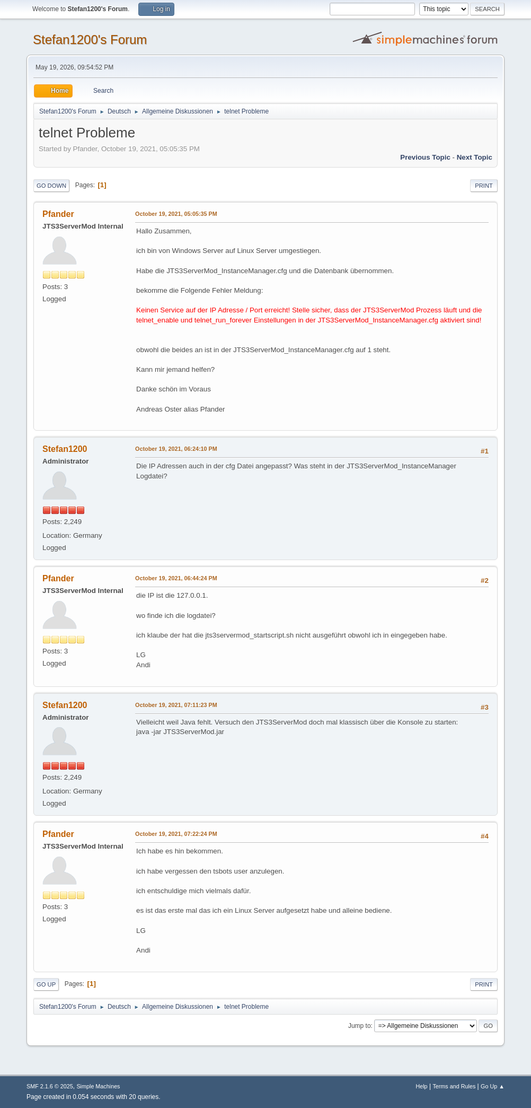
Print (484, 185)
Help (421, 1086)
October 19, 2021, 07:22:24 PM (176, 834)
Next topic (474, 157)
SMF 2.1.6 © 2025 (49, 1086)
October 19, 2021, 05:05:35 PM (176, 214)
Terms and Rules (453, 1086)
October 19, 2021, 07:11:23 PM (176, 705)
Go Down (51, 185)
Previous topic (425, 157)
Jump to (359, 1026)
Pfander (58, 214)
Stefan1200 (64, 448)
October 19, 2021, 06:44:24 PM (176, 578)
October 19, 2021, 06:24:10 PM (176, 449)
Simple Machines (98, 1086)
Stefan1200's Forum (90, 39)
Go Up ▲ (493, 1086)
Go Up (46, 984)
